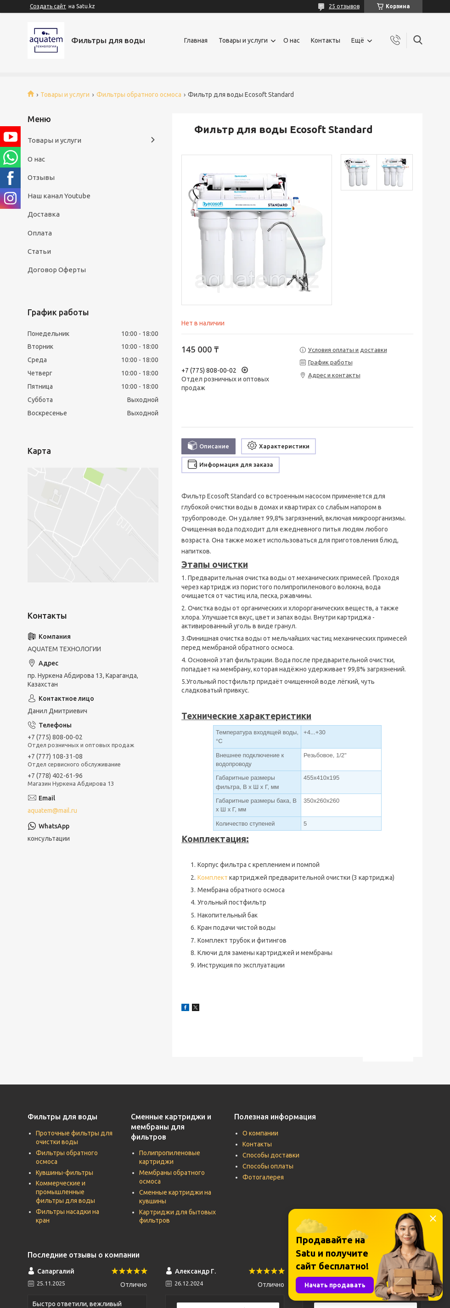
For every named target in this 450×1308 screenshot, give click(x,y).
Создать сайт (48, 6)
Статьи (39, 251)
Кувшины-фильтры (64, 1172)
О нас (291, 40)
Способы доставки (270, 1155)
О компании (260, 1133)
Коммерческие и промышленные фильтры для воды (65, 1191)
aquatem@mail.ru (52, 810)
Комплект (212, 877)
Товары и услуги (243, 40)
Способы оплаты (267, 1166)
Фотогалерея (263, 1177)
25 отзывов (344, 6)
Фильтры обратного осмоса (138, 94)
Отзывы (41, 177)
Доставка (44, 214)
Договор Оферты (57, 270)
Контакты (325, 40)
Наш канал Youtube (59, 196)
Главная (196, 40)
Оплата (40, 233)
